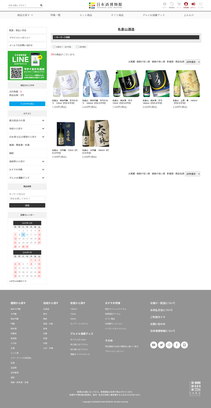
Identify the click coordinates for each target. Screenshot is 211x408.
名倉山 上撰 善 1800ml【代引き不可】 (185, 102)
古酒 (13, 348)
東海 (45, 328)
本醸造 (13, 333)
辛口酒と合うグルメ (79, 344)
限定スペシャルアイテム (115, 309)
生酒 (13, 362)
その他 (13, 343)
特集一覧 (55, 15)
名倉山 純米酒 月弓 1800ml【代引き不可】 (153, 102)
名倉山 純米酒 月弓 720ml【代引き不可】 (123, 102)
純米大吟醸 (15, 309)
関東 (45, 318)
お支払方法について (161, 310)
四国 (45, 338)
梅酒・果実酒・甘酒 (19, 144)
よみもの (189, 15)
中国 (45, 343)
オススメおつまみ (78, 339)
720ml (73, 314)
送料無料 (82, 47)
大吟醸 (13, 314)
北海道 (46, 309)
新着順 (170, 61)
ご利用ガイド (157, 317)
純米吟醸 (14, 318)
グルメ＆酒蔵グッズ (154, 15)
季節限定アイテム (113, 314)
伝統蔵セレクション (114, 323)
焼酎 (11, 153)
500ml (73, 318)
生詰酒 (13, 367)
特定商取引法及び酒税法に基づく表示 (121, 346)
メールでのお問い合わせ (21, 45)
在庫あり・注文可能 (63, 47)
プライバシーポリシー (19, 37)
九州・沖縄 (48, 348)
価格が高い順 (158, 61)
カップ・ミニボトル (79, 323)
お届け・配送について (163, 303)
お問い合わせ (157, 324)
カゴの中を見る (27, 103)
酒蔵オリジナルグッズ (80, 354)
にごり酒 (14, 353)
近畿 (45, 333)
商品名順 (179, 61)
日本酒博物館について (163, 331)
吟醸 (13, 323)
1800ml (73, 309)
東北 (45, 314)
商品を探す (23, 15)
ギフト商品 (117, 15)
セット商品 (86, 15)
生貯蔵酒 (14, 372)
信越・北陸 (48, 323)
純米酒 (13, 328)
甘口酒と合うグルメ (79, 349)
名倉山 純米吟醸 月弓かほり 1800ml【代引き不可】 (95, 102)
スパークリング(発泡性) (21, 358)
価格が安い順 (143, 61)
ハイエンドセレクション (116, 328)
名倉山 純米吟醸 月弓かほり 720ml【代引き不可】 (65, 102)
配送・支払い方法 (17, 30)
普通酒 (13, 338)
